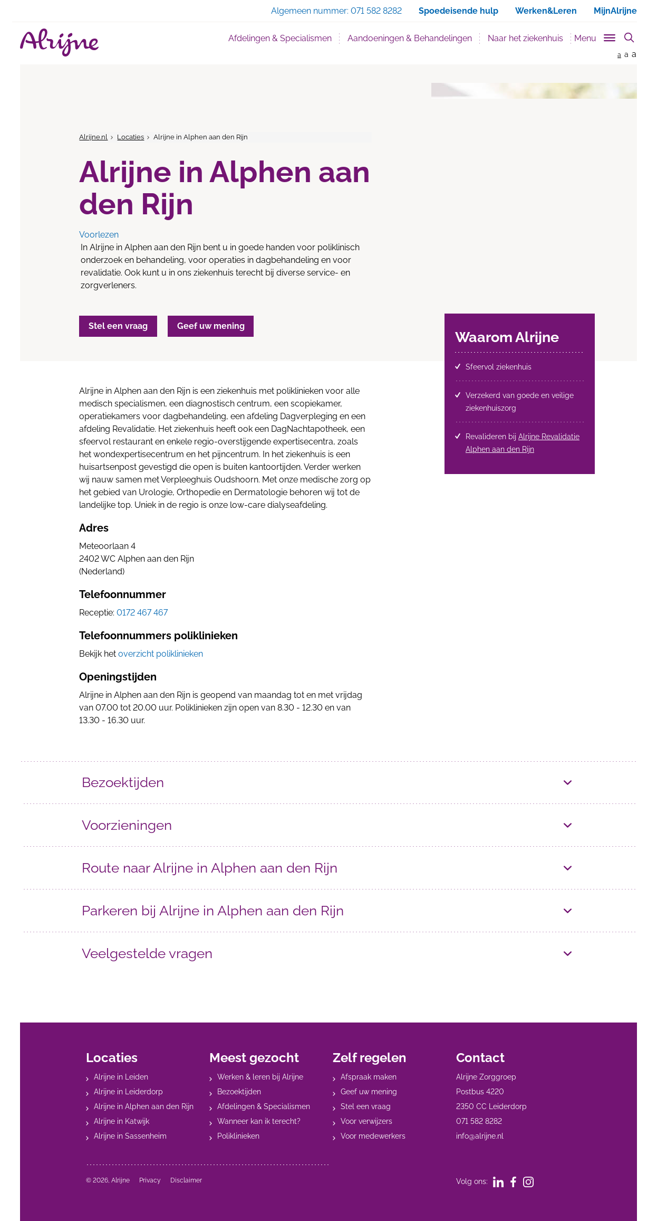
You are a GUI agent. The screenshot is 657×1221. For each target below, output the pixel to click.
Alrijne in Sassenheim (130, 1136)
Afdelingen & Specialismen (280, 38)
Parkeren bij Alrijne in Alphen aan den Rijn (218, 910)
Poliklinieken (238, 1136)
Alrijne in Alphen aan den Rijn (144, 1106)
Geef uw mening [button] (214, 326)
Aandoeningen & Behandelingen (409, 38)
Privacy (150, 1180)
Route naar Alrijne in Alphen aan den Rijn (215, 867)
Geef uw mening (369, 1091)
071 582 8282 (479, 1121)
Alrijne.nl (93, 137)
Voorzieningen (129, 825)
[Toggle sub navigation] (595, 36)
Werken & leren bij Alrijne (260, 1077)
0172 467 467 (142, 613)
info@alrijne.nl (480, 1136)
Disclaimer (186, 1180)
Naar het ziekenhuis (525, 38)
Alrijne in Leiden (121, 1077)
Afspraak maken (369, 1077)
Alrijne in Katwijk (121, 1121)
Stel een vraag (366, 1106)
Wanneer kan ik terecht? (259, 1121)
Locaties (130, 137)
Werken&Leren (546, 11)
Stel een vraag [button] (119, 326)
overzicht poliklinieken (160, 654)
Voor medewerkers (373, 1136)
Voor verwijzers (366, 1121)
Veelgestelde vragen (150, 953)
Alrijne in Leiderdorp (128, 1091)
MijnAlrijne (615, 11)
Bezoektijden (125, 782)
